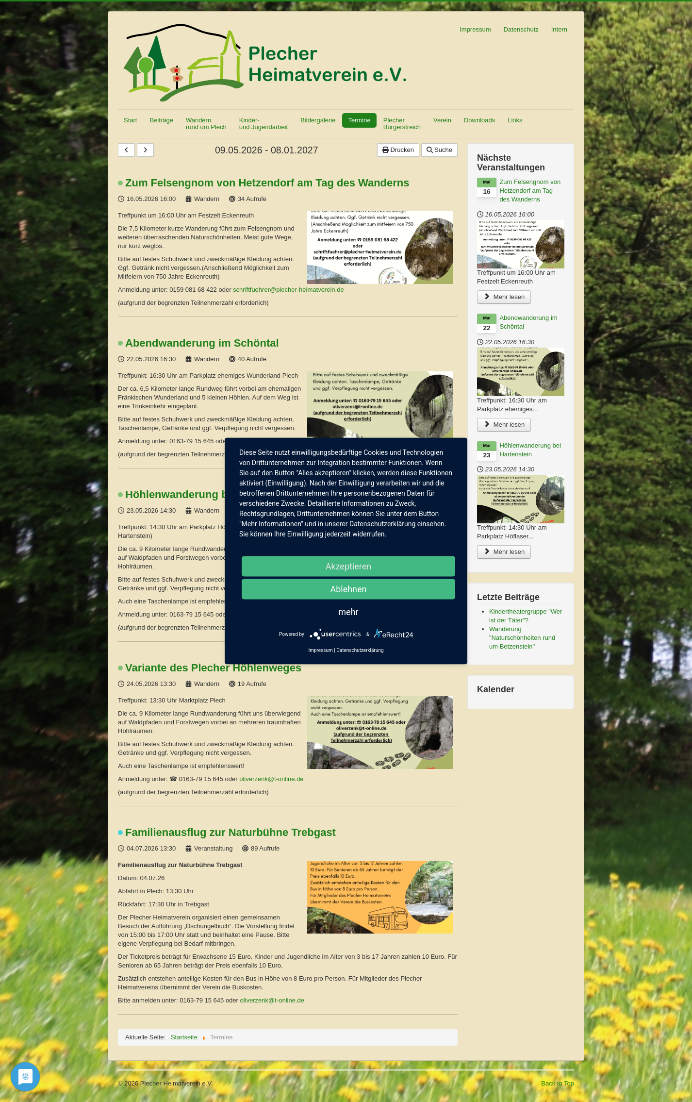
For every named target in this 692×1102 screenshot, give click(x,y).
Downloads (479, 120)
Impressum (475, 29)
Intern (559, 29)
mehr (348, 612)
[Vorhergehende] (126, 150)
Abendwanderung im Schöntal (202, 343)
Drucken (398, 149)
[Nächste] (145, 150)
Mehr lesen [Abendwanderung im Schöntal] (504, 424)
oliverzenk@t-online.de (271, 779)
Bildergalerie (317, 120)
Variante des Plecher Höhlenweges (213, 668)
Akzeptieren (349, 566)
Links (515, 120)
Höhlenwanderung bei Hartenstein (211, 495)
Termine (359, 120)
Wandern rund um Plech (206, 124)
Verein (442, 120)
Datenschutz (520, 29)
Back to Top (557, 1083)
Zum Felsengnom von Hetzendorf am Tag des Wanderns (267, 183)
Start (130, 120)
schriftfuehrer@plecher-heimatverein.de (288, 289)
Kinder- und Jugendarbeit (263, 124)
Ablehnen (348, 589)
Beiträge (161, 120)
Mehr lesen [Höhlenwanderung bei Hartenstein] (504, 551)
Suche (439, 149)
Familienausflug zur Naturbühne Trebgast (230, 832)
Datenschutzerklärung (359, 650)
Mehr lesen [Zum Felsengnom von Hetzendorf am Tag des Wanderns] (504, 297)
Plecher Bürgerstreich (402, 124)
